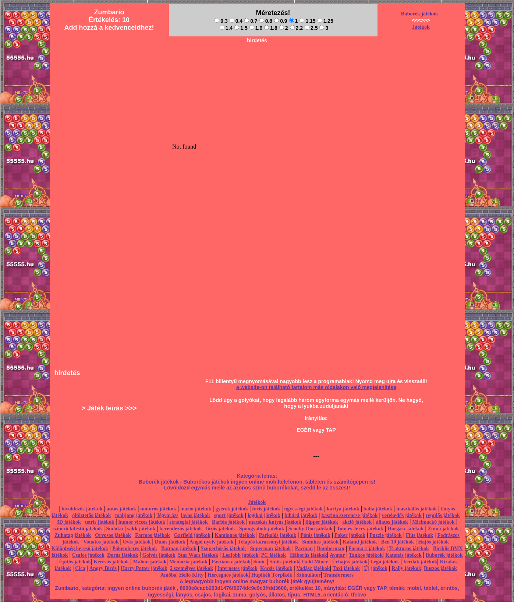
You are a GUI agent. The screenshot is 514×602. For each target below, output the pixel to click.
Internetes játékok (237, 568)
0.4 (236, 21)
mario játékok (195, 509)
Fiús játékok (419, 535)
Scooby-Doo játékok (310, 528)
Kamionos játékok (235, 535)
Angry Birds (103, 568)
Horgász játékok (405, 528)
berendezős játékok (180, 528)
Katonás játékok (403, 555)
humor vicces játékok (141, 522)
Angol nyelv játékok (211, 542)
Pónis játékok (315, 535)
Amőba (168, 575)
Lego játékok (384, 561)
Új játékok (375, 568)
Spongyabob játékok (261, 528)
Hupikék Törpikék (271, 575)
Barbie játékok (228, 522)
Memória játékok (188, 561)
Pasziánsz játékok (231, 561)
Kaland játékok (360, 542)
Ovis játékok (137, 542)
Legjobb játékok (240, 555)
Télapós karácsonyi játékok (268, 542)
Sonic (259, 561)
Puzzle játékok (385, 535)
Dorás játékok (122, 555)
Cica (80, 568)
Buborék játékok (419, 14)
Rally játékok (406, 568)
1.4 (226, 28)
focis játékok (266, 509)
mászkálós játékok (416, 509)
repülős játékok (443, 515)
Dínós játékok (170, 542)
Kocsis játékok (276, 568)
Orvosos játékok (113, 535)
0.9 (280, 21)
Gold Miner (315, 561)
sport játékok (229, 515)
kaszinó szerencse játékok (350, 515)
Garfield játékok (192, 535)
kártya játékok (343, 509)
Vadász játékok (313, 568)
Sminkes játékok (320, 542)
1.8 (270, 28)
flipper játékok (321, 522)
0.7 (250, 21)
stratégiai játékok (188, 522)
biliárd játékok (300, 515)
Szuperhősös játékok (223, 548)
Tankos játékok (366, 555)
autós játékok (122, 509)
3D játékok (69, 522)
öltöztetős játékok (91, 515)
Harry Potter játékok (144, 568)
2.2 (296, 28)
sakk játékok (141, 528)
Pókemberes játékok (134, 548)
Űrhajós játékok (350, 561)
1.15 (307, 21)
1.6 (255, 28)
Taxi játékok (346, 568)
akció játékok (357, 522)
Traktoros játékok (409, 548)
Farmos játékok (152, 535)
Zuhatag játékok (72, 535)
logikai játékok (264, 515)
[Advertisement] (257, 62)
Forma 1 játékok (366, 548)
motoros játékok (158, 509)
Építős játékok (75, 561)
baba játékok (378, 509)
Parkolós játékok (278, 535)
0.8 (265, 21)
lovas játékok (195, 515)
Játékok (420, 27)
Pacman (304, 548)
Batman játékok (178, 548)
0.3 (221, 21)
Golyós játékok (159, 555)
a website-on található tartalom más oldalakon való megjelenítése (316, 387)
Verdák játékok (420, 561)
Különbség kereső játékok (80, 548)
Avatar (337, 555)
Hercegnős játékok (228, 575)
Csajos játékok (88, 555)
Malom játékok (149, 561)
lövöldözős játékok (82, 509)
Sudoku (114, 528)
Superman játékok (270, 548)
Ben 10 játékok (397, 542)
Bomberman (330, 548)
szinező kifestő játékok (77, 528)
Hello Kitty (191, 575)
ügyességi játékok (303, 509)
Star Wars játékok (198, 555)
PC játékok (273, 555)
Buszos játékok (440, 568)
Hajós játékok (433, 542)
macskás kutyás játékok (275, 522)
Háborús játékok (308, 555)
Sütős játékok (284, 561)
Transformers (338, 575)
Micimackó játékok (433, 522)
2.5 (311, 28)
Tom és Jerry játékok (360, 528)
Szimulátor (309, 575)
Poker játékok (349, 535)
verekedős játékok (402, 515)
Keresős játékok (111, 561)
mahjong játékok (134, 515)
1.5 (240, 28)
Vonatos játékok (100, 542)
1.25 (325, 21)
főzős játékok (220, 528)
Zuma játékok (443, 528)
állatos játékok (392, 522)
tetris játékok (99, 522)
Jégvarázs (167, 515)
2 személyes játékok (191, 568)
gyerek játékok (231, 509)
